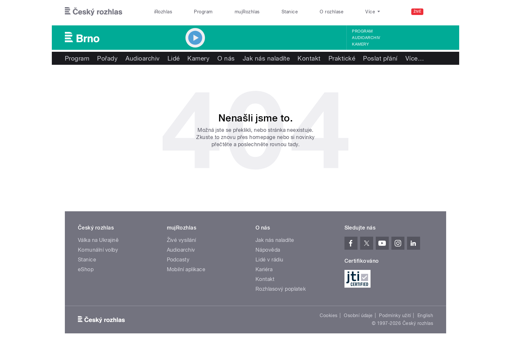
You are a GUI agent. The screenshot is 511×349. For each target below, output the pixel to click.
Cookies (328, 315)
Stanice (290, 11)
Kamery (360, 44)
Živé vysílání (181, 240)
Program (203, 11)
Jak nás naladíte (266, 58)
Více (414, 58)
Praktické (341, 58)
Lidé (174, 58)
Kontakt (309, 58)
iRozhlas (163, 11)
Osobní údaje (358, 315)
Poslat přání (380, 58)
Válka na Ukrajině (98, 240)
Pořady (107, 58)
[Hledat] (437, 11)
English (425, 315)
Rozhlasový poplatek (281, 289)
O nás (226, 58)
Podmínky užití (395, 315)
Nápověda (268, 250)
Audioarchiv (366, 37)
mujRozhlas (247, 11)
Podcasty (178, 260)
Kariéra (264, 269)
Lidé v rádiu (270, 260)
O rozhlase (331, 11)
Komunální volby (98, 250)
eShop (86, 269)
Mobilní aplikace (186, 269)
